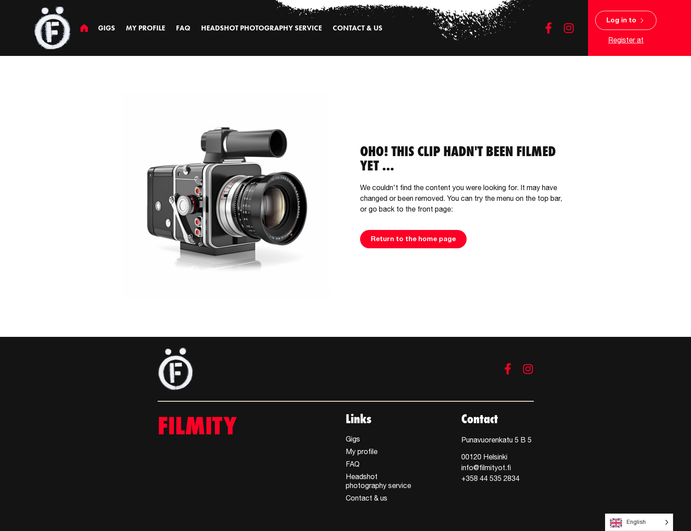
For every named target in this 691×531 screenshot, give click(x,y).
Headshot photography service (261, 28)
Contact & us (357, 28)
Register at (626, 40)
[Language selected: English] (639, 522)
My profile (145, 28)
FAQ (183, 28)
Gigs (106, 28)
